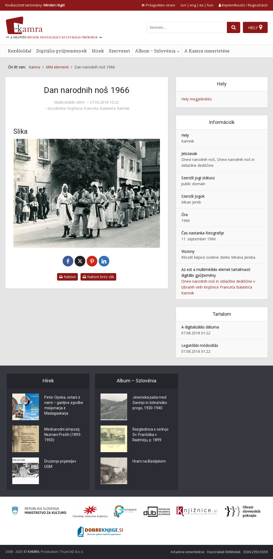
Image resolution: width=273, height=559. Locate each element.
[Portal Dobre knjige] (100, 531)
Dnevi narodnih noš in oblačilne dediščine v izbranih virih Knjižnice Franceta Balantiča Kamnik (218, 287)
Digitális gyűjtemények (61, 51)
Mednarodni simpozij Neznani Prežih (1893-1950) (63, 434)
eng (193, 5)
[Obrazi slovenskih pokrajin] (242, 511)
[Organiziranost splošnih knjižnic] (90, 511)
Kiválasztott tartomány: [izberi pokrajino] (35, 5)
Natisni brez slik (98, 276)
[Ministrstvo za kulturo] (39, 511)
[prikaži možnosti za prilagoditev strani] (158, 5)
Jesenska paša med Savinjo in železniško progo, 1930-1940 (150, 402)
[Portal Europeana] (125, 511)
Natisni (67, 276)
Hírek (98, 51)
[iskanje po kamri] (187, 27)
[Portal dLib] (157, 511)
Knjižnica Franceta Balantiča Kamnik (98, 108)
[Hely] (255, 27)
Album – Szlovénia (155, 51)
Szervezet (119, 51)
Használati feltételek (224, 551)
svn (183, 5)
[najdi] (233, 27)
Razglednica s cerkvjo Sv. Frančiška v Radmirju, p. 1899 (151, 434)
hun (210, 5)
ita (201, 5)
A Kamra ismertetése (207, 51)
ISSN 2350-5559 (255, 551)
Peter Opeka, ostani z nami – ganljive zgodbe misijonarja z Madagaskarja (63, 405)
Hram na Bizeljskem (149, 461)
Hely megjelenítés (196, 99)
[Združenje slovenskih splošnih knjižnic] (197, 511)
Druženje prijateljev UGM (60, 464)
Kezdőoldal (19, 51)
